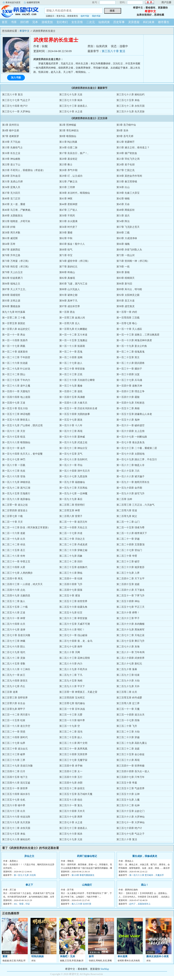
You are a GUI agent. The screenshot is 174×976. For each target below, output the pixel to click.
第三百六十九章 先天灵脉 (130, 111)
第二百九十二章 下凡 (70, 675)
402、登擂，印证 (22, 904)
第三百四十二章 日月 (13, 771)
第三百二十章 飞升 (126, 726)
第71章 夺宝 (65, 255)
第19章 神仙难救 (11, 159)
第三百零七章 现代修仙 (72, 703)
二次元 (90, 22)
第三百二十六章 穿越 (128, 737)
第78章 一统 (123, 266)
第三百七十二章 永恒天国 (130, 106)
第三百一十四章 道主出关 (130, 714)
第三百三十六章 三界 (13, 760)
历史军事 (119, 22)
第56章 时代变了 (68, 227)
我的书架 (96, 16)
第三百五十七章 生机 (13, 799)
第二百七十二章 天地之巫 (130, 635)
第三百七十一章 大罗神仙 (16, 111)
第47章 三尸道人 (68, 210)
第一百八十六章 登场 (13, 476)
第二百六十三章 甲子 (128, 618)
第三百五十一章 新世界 (15, 788)
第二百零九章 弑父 (126, 516)
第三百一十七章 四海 (128, 720)
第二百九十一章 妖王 (13, 675)
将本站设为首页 (13, 2)
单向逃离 (122, 956)
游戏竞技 (47, 22)
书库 (14, 22)
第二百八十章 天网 (69, 652)
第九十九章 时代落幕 (13, 312)
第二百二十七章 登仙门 (129, 550)
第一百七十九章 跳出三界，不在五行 (136, 459)
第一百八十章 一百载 (13, 465)
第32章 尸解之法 (68, 181)
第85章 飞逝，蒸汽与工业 (73, 283)
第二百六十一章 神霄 (13, 618)
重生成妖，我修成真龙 (144, 856)
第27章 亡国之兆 (125, 170)
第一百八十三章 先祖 (13, 470)
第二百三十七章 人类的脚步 (17, 573)
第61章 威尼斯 (10, 238)
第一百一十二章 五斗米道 (73, 334)
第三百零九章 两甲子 (13, 709)
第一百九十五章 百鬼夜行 (16, 493)
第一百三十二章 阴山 (13, 374)
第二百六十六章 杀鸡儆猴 (130, 624)
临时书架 (85, 16)
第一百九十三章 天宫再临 (73, 487)
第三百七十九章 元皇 (70, 94)
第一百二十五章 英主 (128, 357)
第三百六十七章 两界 (70, 816)
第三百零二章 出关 (126, 692)
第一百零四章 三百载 (128, 317)
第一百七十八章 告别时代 (73, 459)
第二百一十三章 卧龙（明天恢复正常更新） (26, 527)
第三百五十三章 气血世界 (130, 788)
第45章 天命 (123, 204)
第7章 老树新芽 (10, 136)
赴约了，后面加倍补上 (140, 904)
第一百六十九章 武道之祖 (73, 442)
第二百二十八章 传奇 (13, 556)
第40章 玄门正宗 (11, 198)
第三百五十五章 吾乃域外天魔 (75, 794)
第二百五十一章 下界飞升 (130, 595)
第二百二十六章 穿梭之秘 (73, 550)
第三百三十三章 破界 (13, 754)
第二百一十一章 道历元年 (73, 522)
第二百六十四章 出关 (13, 624)
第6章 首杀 (122, 130)
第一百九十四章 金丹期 (129, 487)
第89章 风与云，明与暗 (129, 289)
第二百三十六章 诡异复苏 (130, 567)
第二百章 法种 (124, 499)
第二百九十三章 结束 (128, 675)
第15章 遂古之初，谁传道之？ (132, 147)
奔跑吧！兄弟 (67, 956)
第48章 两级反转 (125, 210)
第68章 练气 (65, 249)
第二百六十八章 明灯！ (72, 629)
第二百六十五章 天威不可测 (74, 624)
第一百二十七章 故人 (70, 363)
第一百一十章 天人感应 (129, 329)
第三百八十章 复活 (113, 51)
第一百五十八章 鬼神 (128, 419)
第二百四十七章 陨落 (70, 590)
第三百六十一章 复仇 (70, 805)
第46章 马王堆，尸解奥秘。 (17, 210)
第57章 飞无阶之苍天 (128, 227)
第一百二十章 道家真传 (15, 351)
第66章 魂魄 (123, 244)
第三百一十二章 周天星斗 (16, 714)
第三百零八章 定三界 (128, 703)
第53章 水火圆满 (68, 221)
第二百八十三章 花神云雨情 (74, 658)
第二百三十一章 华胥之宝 (16, 561)
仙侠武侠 (104, 22)
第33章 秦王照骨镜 (126, 181)
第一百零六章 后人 (69, 323)
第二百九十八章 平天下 (72, 686)
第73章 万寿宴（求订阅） (16, 261)
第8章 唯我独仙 (67, 136)
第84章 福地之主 (11, 283)
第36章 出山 (123, 187)
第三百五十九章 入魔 (128, 799)
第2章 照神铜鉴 (67, 125)
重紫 (4, 956)
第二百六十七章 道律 (13, 629)
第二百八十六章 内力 (70, 663)
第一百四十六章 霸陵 (128, 397)
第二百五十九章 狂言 (70, 612)
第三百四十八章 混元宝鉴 (16, 782)
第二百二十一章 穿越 (128, 539)
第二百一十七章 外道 (70, 533)
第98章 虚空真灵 (125, 306)
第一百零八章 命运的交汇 (16, 329)
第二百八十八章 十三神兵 (16, 669)
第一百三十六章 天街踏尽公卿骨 (77, 380)
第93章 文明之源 (11, 300)
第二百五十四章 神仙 (128, 601)
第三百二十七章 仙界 (13, 743)
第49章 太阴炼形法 (12, 215)
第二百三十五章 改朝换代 (73, 567)
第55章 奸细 (8, 227)
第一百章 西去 (67, 312)
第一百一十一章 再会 (13, 334)
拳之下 (29, 884)
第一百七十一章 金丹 (13, 448)
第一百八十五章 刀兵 (128, 470)
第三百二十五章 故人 (70, 737)
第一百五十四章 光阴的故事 (74, 414)
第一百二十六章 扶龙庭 (15, 363)
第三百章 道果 (10, 692)
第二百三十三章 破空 (128, 561)
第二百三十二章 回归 (70, 561)
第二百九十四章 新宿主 (15, 680)
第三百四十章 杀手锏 (70, 765)
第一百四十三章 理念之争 (130, 391)
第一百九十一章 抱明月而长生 (132, 482)
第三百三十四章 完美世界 (73, 754)
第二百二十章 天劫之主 (72, 539)
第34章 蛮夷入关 (11, 187)
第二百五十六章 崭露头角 (73, 607)
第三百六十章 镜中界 (13, 805)
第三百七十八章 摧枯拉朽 (130, 94)
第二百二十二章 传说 (13, 544)
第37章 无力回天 (11, 193)
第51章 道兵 (123, 215)
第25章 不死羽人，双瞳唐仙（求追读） (23, 170)
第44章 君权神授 (68, 204)
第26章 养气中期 (68, 170)
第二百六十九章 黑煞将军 (130, 629)
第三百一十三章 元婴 (70, 714)
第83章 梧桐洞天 (125, 278)
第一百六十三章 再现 (70, 431)
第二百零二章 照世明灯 (72, 505)
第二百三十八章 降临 (70, 573)
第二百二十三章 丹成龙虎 (73, 544)
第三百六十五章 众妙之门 (130, 811)
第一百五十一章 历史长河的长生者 (78, 408)
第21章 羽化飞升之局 (128, 159)
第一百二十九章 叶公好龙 (16, 368)
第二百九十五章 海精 (70, 680)
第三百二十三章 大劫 (128, 731)
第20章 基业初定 (68, 159)
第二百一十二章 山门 (128, 522)
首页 (4, 22)
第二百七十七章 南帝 (70, 646)
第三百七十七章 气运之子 (16, 100)
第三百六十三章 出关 (13, 811)
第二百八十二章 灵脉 (13, 658)
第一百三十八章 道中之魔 (16, 385)
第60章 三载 (123, 232)
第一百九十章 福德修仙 (72, 482)
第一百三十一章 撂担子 (129, 368)
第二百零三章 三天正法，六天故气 (135, 505)
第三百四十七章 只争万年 (130, 777)
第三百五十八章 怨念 (70, 799)
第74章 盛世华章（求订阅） (74, 261)
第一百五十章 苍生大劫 (15, 408)
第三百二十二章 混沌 (70, 731)
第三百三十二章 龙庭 (128, 748)
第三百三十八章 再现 (128, 760)
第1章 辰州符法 (10, 125)
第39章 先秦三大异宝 (128, 193)
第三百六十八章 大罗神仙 (130, 816)
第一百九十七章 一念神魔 (73, 493)
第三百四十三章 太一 (70, 771)
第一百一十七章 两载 (13, 346)
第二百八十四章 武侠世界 (130, 658)
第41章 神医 (65, 198)
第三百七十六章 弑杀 (70, 100)
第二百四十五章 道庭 (128, 584)
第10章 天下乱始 (11, 142)
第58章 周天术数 (11, 232)
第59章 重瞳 (65, 232)
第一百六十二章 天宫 (13, 431)
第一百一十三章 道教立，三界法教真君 (137, 334)
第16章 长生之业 (11, 153)
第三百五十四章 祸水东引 (16, 794)
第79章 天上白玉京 (12, 272)
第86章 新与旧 (124, 283)
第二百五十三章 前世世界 (73, 601)
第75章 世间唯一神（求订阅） (132, 261)
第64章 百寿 (8, 244)
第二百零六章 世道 (126, 510)
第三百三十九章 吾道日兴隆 (17, 765)
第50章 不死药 (67, 215)
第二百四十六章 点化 (13, 590)
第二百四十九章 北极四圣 (16, 595)
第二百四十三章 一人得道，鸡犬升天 (22, 584)
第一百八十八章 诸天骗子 (130, 476)
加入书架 (16, 77)
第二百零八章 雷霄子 (70, 516)
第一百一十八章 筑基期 (72, 346)
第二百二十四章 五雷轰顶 (130, 544)
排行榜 (24, 22)
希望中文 (19, 11)
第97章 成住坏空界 (69, 306)
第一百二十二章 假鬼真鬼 (130, 351)
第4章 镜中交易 (10, 130)
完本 (35, 22)
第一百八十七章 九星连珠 (73, 476)
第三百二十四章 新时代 (15, 737)
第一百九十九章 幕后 (70, 499)
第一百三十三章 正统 (70, 374)
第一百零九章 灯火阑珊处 (73, 329)
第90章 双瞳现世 (11, 295)
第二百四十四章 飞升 (70, 584)
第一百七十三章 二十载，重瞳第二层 (136, 448)
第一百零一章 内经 (126, 312)
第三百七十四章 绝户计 (15, 106)
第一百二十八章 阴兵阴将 (130, 363)
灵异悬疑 (134, 22)
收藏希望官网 (33, 2)
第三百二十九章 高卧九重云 (131, 743)
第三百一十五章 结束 (13, 720)
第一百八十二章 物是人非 (130, 465)
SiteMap (104, 969)
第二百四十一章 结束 (70, 578)
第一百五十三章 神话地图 (16, 414)
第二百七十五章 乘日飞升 (130, 641)
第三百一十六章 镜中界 (72, 720)
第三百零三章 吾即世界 (15, 697)
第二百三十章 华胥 (126, 556)
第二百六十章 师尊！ (128, 612)
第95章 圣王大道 (125, 300)
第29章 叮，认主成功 (70, 176)
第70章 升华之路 (11, 255)
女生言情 (77, 22)
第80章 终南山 (67, 272)
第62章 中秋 (65, 238)
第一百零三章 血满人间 (72, 317)
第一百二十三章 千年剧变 (16, 357)
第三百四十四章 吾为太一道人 (132, 771)
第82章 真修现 (67, 278)
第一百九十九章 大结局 (25, 875)
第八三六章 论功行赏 (81, 904)
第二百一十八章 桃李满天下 (131, 533)
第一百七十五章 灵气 (70, 453)
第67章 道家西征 (11, 249)
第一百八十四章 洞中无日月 (74, 470)
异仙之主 (29, 856)
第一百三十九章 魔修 (70, 385)
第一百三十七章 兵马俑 (129, 380)
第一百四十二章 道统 (70, 391)
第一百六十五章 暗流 (13, 436)
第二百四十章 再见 (12, 578)
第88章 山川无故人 (69, 289)
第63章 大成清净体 (126, 238)
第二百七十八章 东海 (128, 646)
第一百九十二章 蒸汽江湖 (16, 487)
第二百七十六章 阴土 (13, 646)
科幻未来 (148, 22)
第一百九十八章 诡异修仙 (16, 499)
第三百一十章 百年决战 (72, 709)
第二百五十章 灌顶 (69, 595)
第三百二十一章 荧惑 (13, 731)
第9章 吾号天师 (124, 136)
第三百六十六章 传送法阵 (16, 816)
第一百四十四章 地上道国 (16, 397)
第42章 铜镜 (123, 198)
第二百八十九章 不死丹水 (73, 669)
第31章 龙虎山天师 (12, 181)
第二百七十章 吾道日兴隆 (16, 635)
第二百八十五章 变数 (13, 663)
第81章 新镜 (123, 272)
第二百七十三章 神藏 (13, 641)
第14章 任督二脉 (68, 147)
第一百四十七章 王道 (13, 402)
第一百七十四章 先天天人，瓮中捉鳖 (22, 453)
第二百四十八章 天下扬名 (130, 590)
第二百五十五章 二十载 (15, 607)
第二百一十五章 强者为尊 (130, 527)
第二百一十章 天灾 (12, 522)
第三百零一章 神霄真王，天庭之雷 (78, 692)
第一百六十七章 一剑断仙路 (131, 436)
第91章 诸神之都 (68, 295)
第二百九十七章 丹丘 (13, 686)
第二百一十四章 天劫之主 (73, 527)
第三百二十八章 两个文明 (73, 743)
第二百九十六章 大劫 (128, 680)
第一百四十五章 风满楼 (72, 397)
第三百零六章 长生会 (13, 703)
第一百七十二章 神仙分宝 (73, 448)
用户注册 (166, 2)
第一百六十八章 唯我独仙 (16, 442)
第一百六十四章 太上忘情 (130, 431)
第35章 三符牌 (67, 187)
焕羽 (91, 956)
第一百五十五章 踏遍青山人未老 (134, 414)
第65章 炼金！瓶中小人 (72, 244)
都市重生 (163, 22)
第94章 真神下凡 (68, 300)
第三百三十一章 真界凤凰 (73, 748)
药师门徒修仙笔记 (87, 856)
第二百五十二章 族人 (13, 601)
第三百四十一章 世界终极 (130, 765)
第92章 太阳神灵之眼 (128, 295)
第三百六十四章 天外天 (72, 811)
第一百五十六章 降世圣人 (16, 419)
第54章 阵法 (123, 221)
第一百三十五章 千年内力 (16, 380)
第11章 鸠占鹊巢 (68, 142)
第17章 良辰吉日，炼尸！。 (74, 153)
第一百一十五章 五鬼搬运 (73, 340)
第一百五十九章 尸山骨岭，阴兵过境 (22, 425)
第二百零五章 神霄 (69, 510)
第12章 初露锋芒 (125, 142)
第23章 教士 (65, 164)
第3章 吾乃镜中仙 (126, 125)
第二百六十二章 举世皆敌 (73, 618)
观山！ (144, 884)
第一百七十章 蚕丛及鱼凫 (130, 442)
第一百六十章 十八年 (70, 425)
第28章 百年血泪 (11, 176)
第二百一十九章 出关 (13, 539)
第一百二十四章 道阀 (70, 357)
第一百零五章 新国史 (13, 323)
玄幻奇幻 (62, 22)
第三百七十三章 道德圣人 (73, 106)
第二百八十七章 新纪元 (129, 663)
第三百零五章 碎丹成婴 (129, 697)
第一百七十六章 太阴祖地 (130, 453)
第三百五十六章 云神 (128, 794)
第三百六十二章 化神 (128, 805)
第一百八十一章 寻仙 (70, 465)
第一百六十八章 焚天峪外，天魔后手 (146, 875)
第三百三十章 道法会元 (15, 748)
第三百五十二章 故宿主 (72, 788)
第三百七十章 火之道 (70, 111)
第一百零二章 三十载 (13, 317)
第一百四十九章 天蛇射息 (130, 402)
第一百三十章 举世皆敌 (72, 368)
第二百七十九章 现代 (13, 652)
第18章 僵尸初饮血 (126, 153)
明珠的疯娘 (37, 956)
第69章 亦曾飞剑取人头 (129, 249)
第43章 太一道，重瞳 (13, 204)
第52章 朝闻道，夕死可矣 (16, 221)
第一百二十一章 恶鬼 (70, 351)
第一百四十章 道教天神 (129, 385)
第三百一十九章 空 (69, 726)
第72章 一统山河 (125, 255)
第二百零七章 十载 (12, 516)
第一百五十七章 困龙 (70, 419)
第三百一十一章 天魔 (128, 709)
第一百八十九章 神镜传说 (16, 482)
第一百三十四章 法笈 (128, 374)
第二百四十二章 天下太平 (130, 578)
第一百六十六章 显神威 (72, 436)
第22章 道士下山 (11, 164)
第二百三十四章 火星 (13, 567)
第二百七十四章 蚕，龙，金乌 (75, 641)
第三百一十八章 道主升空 (16, 726)
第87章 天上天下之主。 (15, 289)
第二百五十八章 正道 (13, 612)
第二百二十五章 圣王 (13, 550)
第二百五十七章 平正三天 (130, 607)
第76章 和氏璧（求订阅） (16, 266)
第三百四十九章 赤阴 (70, 782)
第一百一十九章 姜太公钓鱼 (131, 346)
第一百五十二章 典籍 (128, 408)
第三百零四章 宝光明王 (72, 697)
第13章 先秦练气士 (12, 147)
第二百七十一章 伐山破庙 (73, 635)
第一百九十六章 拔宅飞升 (130, 493)
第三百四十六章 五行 (70, 777)
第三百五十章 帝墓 (126, 782)
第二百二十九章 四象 (70, 556)
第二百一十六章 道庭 (13, 533)
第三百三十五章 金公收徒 (130, 754)
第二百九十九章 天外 (128, 686)
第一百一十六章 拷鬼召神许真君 (134, 340)
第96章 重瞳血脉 (11, 306)
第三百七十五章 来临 (128, 100)
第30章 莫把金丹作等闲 (129, 176)
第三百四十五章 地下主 (15, 777)
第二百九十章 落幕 (126, 669)
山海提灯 (87, 884)
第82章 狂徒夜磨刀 (12, 278)
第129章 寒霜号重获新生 (83, 875)
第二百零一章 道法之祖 (15, 505)
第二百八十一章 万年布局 (130, 652)
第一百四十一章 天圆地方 (16, 391)
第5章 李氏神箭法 (69, 130)
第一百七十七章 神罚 (13, 459)
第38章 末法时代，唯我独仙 (74, 193)
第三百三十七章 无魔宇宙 (73, 760)
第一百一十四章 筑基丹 (15, 340)
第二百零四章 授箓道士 (15, 510)
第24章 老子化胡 (125, 164)
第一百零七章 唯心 (126, 323)
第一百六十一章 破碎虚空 (130, 425)
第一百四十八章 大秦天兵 (73, 402)
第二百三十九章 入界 (128, 573)
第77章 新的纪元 (68, 266)
